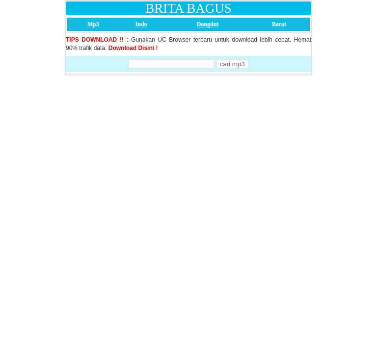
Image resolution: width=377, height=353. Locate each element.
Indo (141, 24)
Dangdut (208, 24)
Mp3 (93, 24)
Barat (279, 24)
